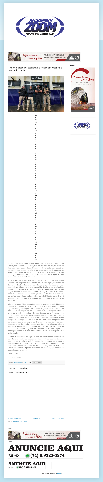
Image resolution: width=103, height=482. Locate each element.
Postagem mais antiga (58, 418)
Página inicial (36, 418)
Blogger (59, 473)
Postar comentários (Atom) (20, 421)
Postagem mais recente (14, 418)
